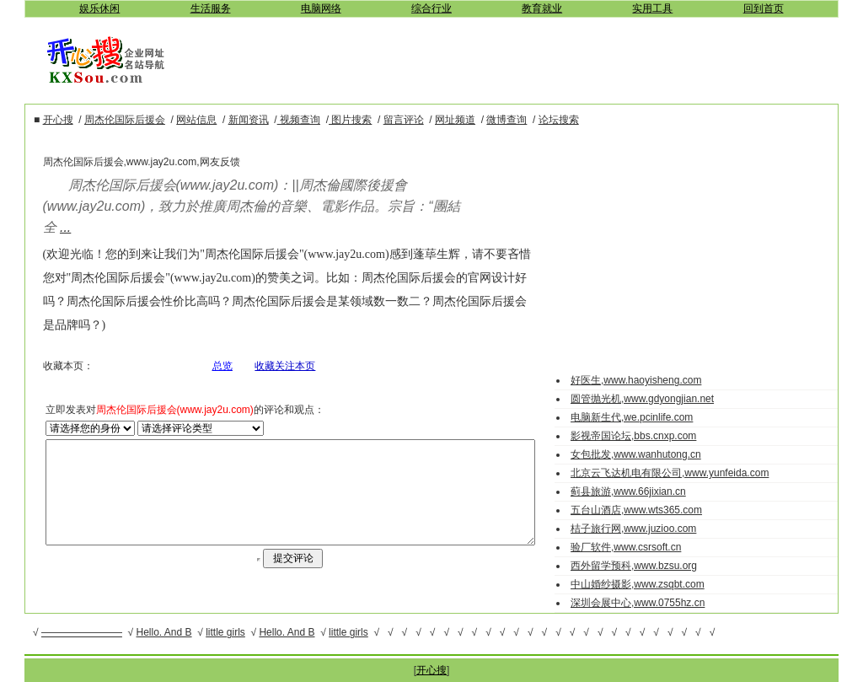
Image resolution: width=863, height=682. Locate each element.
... (35, 227)
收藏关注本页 (274, 342)
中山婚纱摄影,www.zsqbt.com (653, 584)
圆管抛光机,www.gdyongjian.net (657, 399)
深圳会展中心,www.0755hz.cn (653, 603)
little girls (225, 632)
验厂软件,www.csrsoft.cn (641, 547)
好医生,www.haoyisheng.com (651, 380)
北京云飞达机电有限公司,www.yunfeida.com (685, 473)
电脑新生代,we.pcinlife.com (647, 417)
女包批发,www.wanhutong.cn (651, 454)
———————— (81, 632)
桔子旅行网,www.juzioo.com (648, 528)
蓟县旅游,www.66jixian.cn (643, 491)
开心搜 (431, 670)
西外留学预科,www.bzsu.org (649, 566)
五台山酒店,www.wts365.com (651, 510)
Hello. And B (164, 632)
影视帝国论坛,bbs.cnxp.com (648, 436)
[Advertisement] (514, 58)
